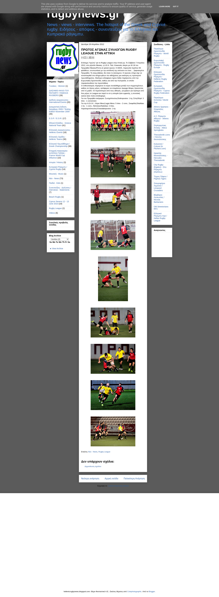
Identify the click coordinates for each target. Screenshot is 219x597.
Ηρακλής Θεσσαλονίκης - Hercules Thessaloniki (160, 156)
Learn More (164, 6)
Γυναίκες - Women (57, 86)
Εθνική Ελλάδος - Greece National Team (60, 124)
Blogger (152, 591)
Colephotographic (134, 591)
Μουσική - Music (56, 174)
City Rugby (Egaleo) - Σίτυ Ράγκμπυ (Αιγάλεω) (160, 168)
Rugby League (104, 452)
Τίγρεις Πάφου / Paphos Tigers (160, 177)
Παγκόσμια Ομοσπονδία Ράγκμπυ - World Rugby (161, 52)
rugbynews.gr (83, 13)
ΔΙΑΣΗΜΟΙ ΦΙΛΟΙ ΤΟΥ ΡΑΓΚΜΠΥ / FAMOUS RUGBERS (59, 92)
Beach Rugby (55, 197)
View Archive (57, 248)
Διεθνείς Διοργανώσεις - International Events (59, 101)
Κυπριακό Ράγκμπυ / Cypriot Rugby (58, 168)
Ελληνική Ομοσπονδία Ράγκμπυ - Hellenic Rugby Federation (160, 77)
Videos (52, 213)
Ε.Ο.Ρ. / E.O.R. (55, 118)
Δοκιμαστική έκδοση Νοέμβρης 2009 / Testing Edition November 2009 (60, 109)
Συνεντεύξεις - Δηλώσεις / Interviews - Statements (60, 189)
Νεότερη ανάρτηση (90, 478)
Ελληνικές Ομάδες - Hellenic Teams (57, 138)
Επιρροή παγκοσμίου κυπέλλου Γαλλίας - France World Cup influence (58, 154)
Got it (175, 6)
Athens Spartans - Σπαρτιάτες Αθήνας (161, 109)
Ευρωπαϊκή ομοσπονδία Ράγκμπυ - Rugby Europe (161, 64)
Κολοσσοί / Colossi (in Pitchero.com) (160, 146)
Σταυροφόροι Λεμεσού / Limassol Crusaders (159, 186)
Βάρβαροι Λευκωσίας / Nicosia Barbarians (159, 198)
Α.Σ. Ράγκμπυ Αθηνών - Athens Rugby (161, 118)
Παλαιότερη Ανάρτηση (134, 478)
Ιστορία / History (56, 162)
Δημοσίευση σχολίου (93, 466)
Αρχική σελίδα (111, 478)
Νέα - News (92, 452)
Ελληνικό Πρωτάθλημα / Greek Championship (59, 145)
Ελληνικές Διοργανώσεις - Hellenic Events (60, 131)
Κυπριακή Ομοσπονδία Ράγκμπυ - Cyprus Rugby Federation (162, 89)
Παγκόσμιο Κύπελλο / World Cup (161, 99)
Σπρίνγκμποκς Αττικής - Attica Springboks (160, 127)
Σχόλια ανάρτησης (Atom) (118, 486)
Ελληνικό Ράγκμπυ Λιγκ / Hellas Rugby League (160, 217)
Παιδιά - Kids (54, 183)
